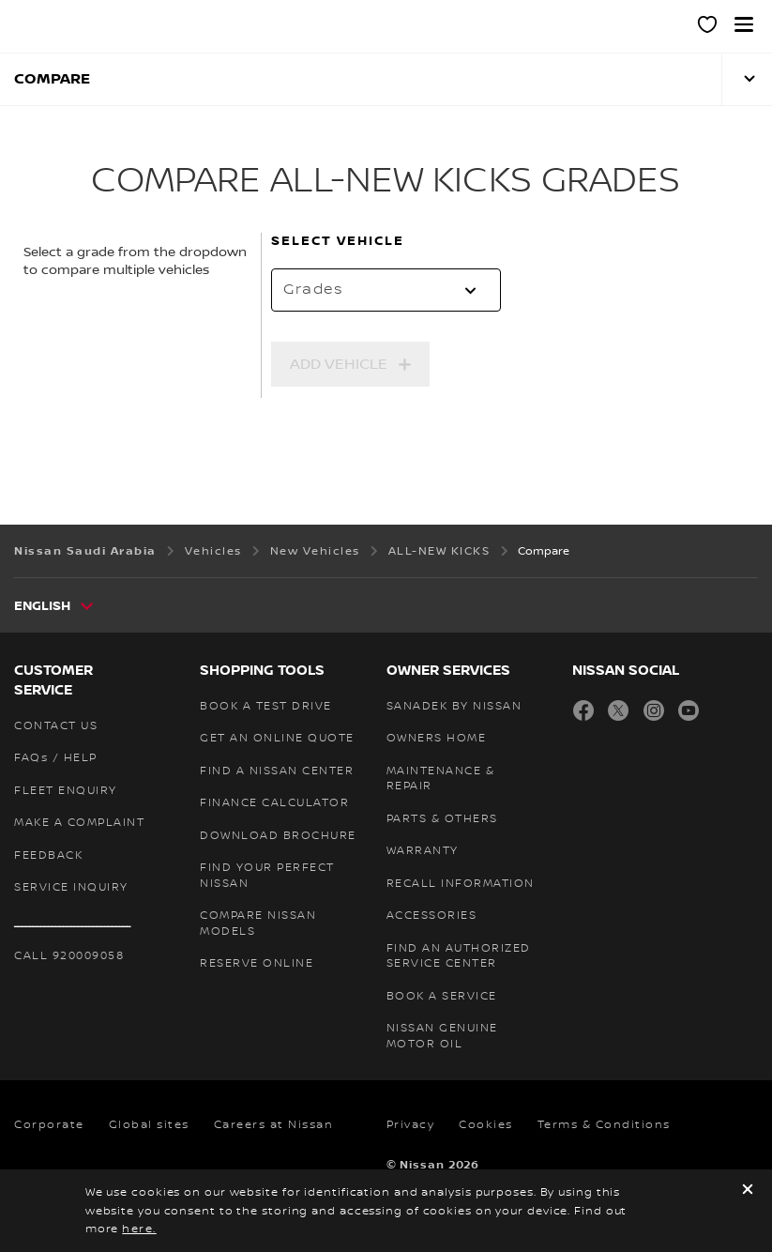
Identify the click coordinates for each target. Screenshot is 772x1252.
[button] (743, 24)
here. (139, 1229)
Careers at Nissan (274, 1125)
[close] (747, 1191)
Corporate (49, 1125)
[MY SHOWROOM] (708, 27)
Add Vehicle (338, 364)
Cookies (486, 1125)
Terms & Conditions (604, 1125)
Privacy (410, 1125)
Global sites (149, 1125)
